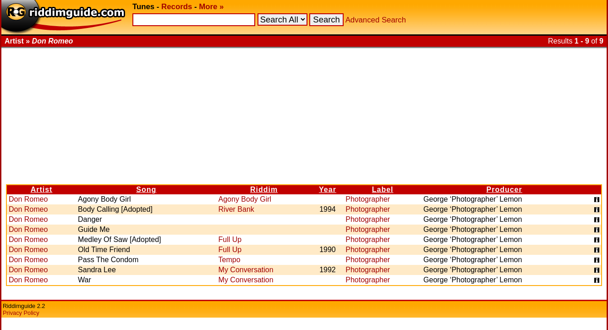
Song (146, 189)
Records (176, 6)
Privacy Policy (21, 312)
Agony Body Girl (245, 199)
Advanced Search (375, 20)
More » (211, 6)
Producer (504, 189)
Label (383, 189)
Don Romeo (28, 199)
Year (327, 189)
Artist (42, 189)
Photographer (367, 199)
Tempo (230, 260)
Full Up (230, 239)
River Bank (236, 209)
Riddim (264, 189)
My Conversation (246, 270)
